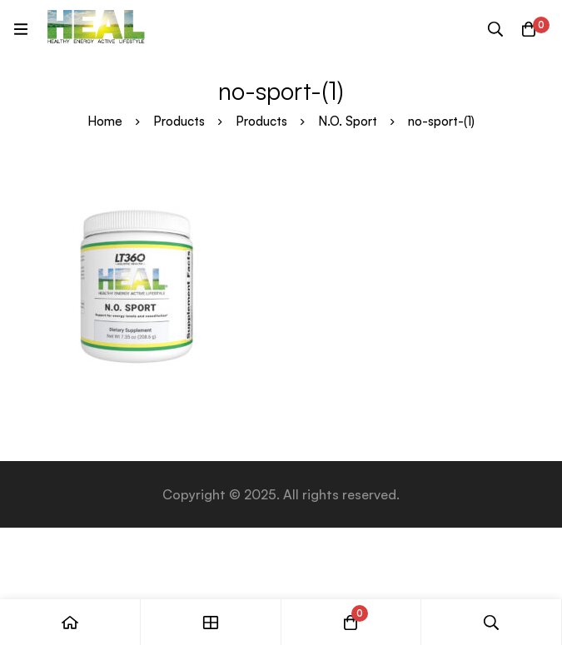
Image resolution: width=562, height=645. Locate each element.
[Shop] (211, 622)
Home (104, 121)
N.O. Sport (347, 121)
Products (179, 121)
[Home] (70, 622)
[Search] (495, 29)
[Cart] (528, 29)
